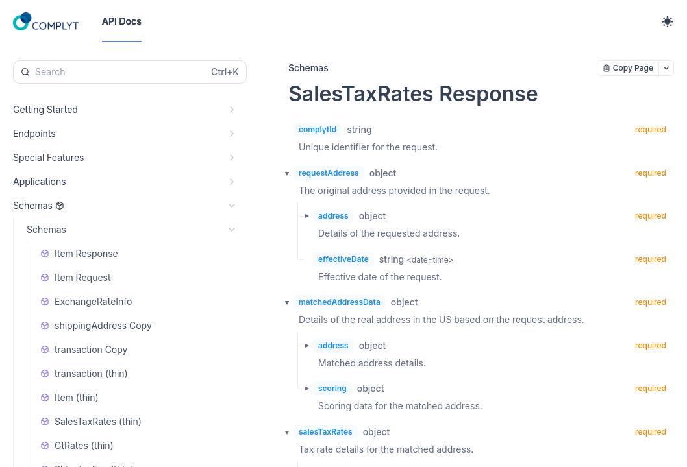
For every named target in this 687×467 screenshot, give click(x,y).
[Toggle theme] (667, 21)
